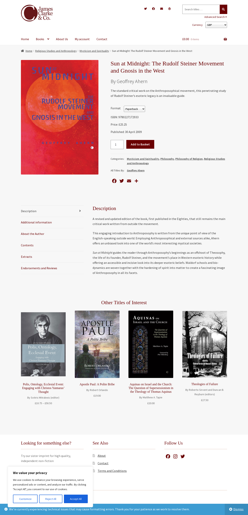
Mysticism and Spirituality (94, 51)
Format (116, 108)
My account (82, 39)
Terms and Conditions (112, 471)
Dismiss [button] (238, 509)
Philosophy (167, 159)
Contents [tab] (27, 245)
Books (40, 39)
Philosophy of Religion (189, 159)
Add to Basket (140, 144)
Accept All (76, 499)
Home (25, 39)
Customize (25, 499)
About (102, 456)
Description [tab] (28, 211)
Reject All (50, 499)
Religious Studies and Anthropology (56, 51)
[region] (50, 486)
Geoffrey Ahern (136, 170)
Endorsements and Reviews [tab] (39, 268)
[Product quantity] (117, 144)
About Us (62, 39)
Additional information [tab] (36, 222)
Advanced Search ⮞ (215, 17)
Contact (101, 39)
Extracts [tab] (26, 257)
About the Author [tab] (32, 234)
